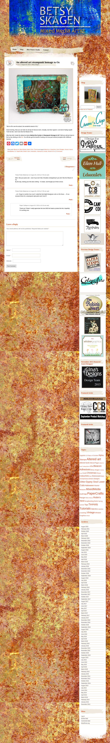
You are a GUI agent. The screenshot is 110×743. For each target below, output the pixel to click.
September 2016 (86, 627)
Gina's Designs (60, 149)
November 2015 (85, 650)
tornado (45, 151)
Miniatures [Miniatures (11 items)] (83, 489)
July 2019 (84, 552)
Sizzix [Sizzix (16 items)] (96, 501)
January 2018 (85, 589)
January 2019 (85, 566)
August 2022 (84, 526)
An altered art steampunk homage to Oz (72, 63)
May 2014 (84, 692)
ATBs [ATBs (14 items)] (91, 466)
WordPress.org (85, 723)
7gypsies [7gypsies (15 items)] (82, 455)
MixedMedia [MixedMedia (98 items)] (93, 489)
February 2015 (85, 671)
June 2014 (84, 690)
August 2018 (84, 578)
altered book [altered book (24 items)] (85, 463)
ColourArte (53, 149)
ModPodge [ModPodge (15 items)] (83, 494)
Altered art (16, 149)
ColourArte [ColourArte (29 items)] (84, 476)
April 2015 (84, 667)
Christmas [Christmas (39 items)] (91, 473)
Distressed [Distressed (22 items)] (96, 476)
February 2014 (85, 699)
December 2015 (85, 648)
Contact (46, 50)
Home (14, 49)
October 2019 (85, 545)
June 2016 (84, 634)
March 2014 (84, 697)
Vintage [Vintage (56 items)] (91, 512)
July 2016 (84, 632)
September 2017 (86, 599)
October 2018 (85, 573)
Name (8, 252)
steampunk (40, 151)
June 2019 (84, 554)
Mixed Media (23, 149)
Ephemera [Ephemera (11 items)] (85, 479)
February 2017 (85, 615)
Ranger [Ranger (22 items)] (82, 498)
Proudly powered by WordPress (12, 729)
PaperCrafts (19, 151)
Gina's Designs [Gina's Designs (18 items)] (94, 479)
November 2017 (85, 594)
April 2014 (84, 695)
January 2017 (85, 618)
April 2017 (84, 611)
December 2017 (85, 592)
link (22, 137)
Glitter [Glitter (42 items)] (82, 482)
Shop (21, 49)
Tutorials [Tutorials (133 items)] (85, 508)
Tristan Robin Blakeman (22, 175)
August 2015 (84, 657)
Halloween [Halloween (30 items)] (89, 485)
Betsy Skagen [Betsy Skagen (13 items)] (95, 470)
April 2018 (84, 582)
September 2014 (86, 683)
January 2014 (85, 702)
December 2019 (85, 540)
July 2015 (84, 660)
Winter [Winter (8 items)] (88, 515)
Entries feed (84, 718)
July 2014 (84, 688)
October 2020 (85, 531)
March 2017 (84, 613)
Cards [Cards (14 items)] (84, 473)
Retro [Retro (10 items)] (87, 498)
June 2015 (84, 662)
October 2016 (85, 625)
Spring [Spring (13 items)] (100, 501)
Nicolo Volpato (35, 729)
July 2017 (84, 604)
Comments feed (85, 721)
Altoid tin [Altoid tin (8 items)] (101, 463)
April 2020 (84, 533)
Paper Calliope (24, 205)
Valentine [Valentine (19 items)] (94, 509)
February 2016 (85, 643)
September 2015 (86, 655)
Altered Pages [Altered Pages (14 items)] (94, 463)
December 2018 (85, 568)
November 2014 (85, 678)
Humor (71, 149)
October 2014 (85, 681)
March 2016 (84, 641)
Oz (15, 151)
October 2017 (85, 597)
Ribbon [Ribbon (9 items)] (91, 497)
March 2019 (84, 561)
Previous (12, 158)
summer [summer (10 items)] (82, 505)
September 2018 (86, 575)
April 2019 (84, 559)
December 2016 (85, 620)
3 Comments (59, 151)
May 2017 (84, 608)
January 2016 (85, 646)
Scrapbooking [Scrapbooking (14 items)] (89, 501)
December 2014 (85, 676)
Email (8, 258)
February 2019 (85, 564)
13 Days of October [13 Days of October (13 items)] (92, 455)
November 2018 (85, 571)
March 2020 (84, 536)
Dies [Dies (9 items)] (90, 476)
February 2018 (85, 587)
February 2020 (85, 538)
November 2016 (85, 622)
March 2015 (84, 669)
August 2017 (84, 601)
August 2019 (84, 550)
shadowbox (33, 151)
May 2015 (84, 664)
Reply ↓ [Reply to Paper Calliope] (68, 214)
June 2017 (84, 606)
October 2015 (85, 653)
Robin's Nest (30, 149)
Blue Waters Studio (33, 50)
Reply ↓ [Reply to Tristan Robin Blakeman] (71, 185)
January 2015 (85, 674)
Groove (67, 149)
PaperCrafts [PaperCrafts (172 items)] (95, 493)
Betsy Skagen (35, 64)
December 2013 (85, 704)
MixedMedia (11, 151)
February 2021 (85, 529)
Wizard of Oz (51, 151)
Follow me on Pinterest (86, 109)
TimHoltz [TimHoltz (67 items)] (93, 504)
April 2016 (84, 639)
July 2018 (84, 580)
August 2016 (84, 629)
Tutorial (36, 149)
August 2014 (84, 685)
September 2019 (86, 547)
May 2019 (84, 557)
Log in (83, 716)
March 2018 (84, 585)
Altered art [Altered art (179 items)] (94, 459)
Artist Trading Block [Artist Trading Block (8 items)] (84, 466)
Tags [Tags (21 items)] (86, 505)
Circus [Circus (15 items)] (98, 473)
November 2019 (85, 543)
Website (8, 263)
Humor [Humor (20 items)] (96, 485)
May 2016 (84, 636)
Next (69, 158)
